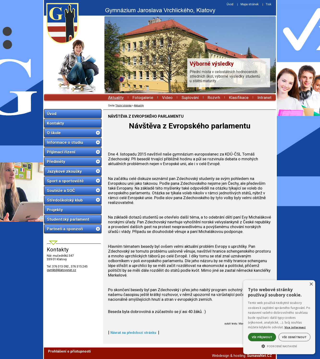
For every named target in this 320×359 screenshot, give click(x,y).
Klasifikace (238, 97)
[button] (279, 346)
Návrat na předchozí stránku (133, 333)
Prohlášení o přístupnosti (69, 351)
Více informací (295, 327)
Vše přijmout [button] (262, 337)
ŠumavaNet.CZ (259, 355)
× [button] (311, 284)
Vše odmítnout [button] (294, 337)
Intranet (264, 97)
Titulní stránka (123, 105)
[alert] (279, 317)
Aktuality (116, 97)
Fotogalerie (143, 97)
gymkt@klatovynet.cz (61, 270)
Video (167, 97)
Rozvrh (214, 97)
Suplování (190, 97)
